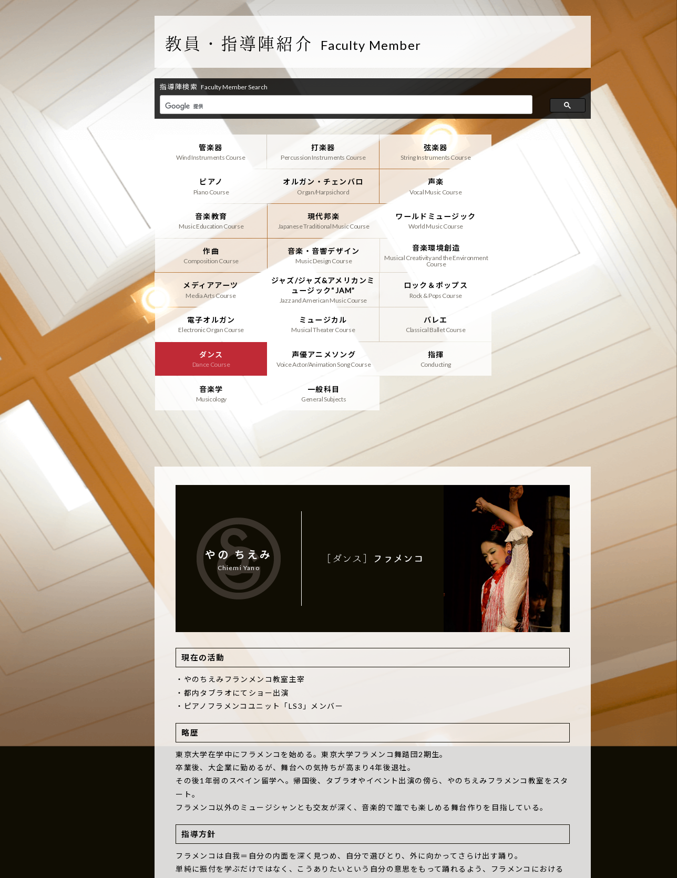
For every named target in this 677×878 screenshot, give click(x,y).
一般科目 (427, 322)
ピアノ (536, 151)
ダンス (427, 288)
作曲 (318, 220)
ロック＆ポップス (427, 254)
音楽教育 (427, 185)
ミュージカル (209, 288)
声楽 (318, 185)
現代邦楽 (536, 185)
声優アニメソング (536, 288)
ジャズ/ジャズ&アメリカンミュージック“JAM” (318, 253)
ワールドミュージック (209, 220)
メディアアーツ (209, 254)
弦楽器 (427, 151)
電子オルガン (536, 254)
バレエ (318, 288)
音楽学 (318, 322)
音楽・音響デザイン (427, 220)
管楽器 (209, 151)
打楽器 (318, 151)
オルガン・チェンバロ (209, 185)
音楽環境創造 (536, 220)
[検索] (345, 106)
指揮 (209, 322)
